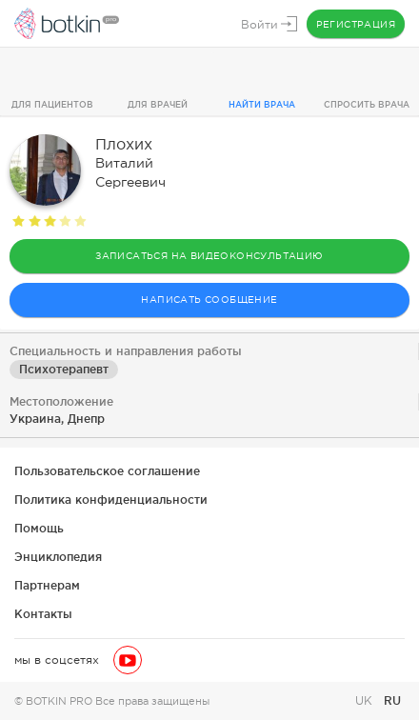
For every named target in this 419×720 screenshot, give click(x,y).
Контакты (43, 614)
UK (365, 701)
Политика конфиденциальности (111, 499)
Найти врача (262, 105)
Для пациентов (52, 105)
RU (392, 700)
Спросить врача (366, 105)
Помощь (39, 528)
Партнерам (47, 585)
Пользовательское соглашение (107, 471)
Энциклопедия (58, 556)
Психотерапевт (64, 369)
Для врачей (158, 105)
